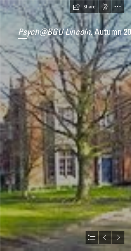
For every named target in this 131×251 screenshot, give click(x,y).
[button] (84, 6)
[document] (65, 125)
